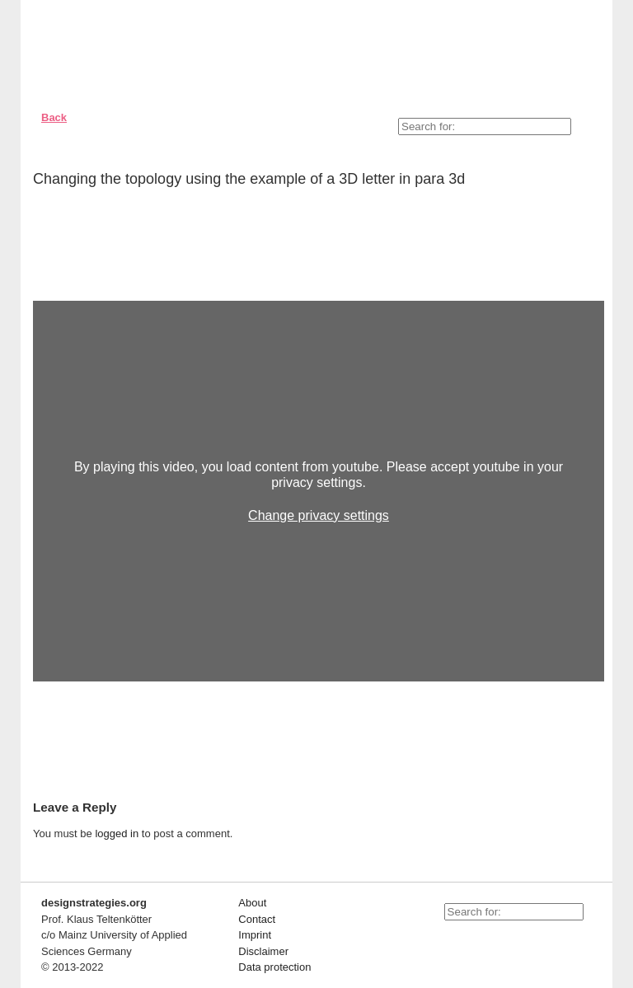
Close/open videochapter (591, 280)
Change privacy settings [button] (318, 515)
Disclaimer (263, 951)
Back (54, 117)
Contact (256, 919)
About (252, 903)
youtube (448, 941)
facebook (485, 941)
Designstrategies (130, 49)
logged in (116, 833)
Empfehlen (579, 182)
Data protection (274, 967)
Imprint (254, 935)
